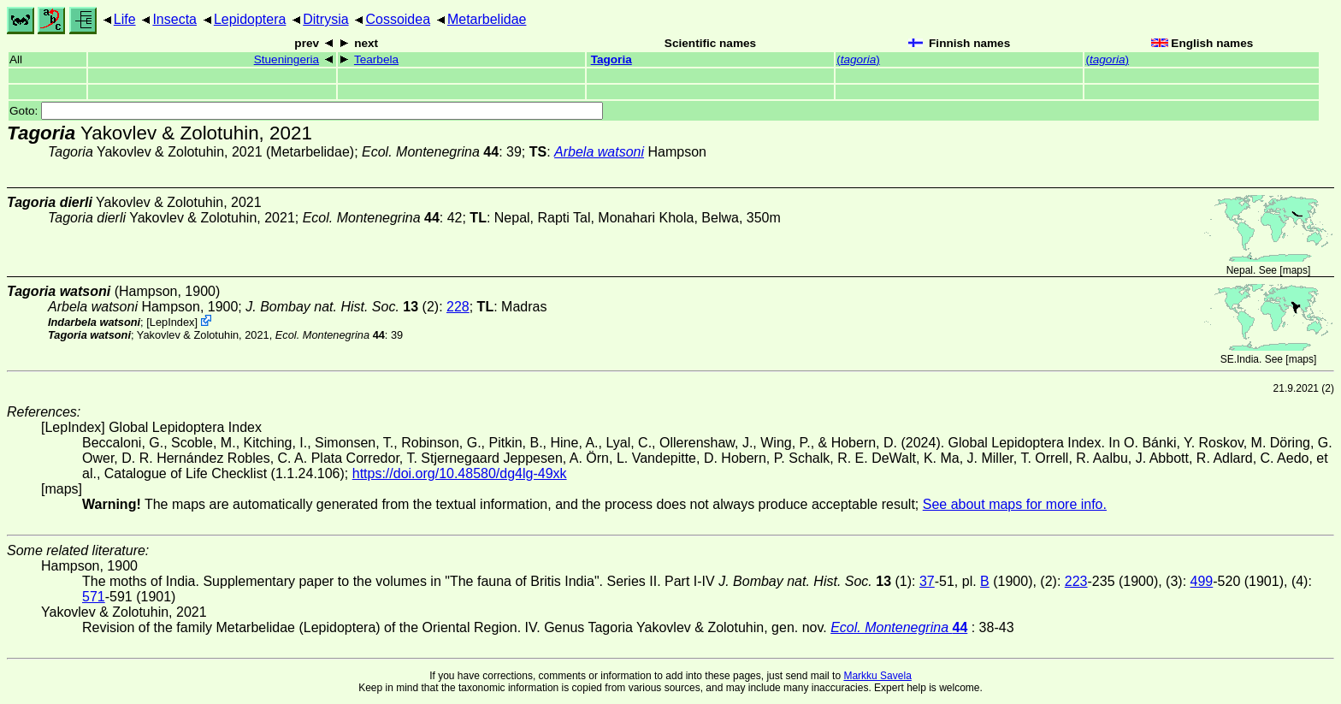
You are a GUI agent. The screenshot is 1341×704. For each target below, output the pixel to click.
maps (1295, 270)
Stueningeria (286, 59)
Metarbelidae (487, 19)
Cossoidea (397, 19)
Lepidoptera (250, 19)
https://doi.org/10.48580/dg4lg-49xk (459, 473)
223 (1076, 581)
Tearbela (376, 59)
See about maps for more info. (1015, 504)
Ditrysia (325, 19)
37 (927, 581)
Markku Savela (877, 676)
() (858, 59)
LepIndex (172, 322)
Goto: (306, 110)
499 (1202, 581)
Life (125, 19)
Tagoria (611, 59)
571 (93, 596)
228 (458, 306)
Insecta (174, 19)
